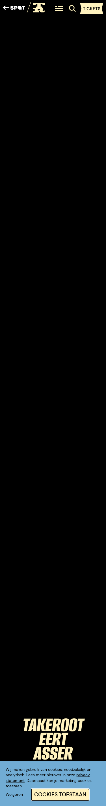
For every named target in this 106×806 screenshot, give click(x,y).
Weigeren (14, 794)
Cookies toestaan (60, 794)
